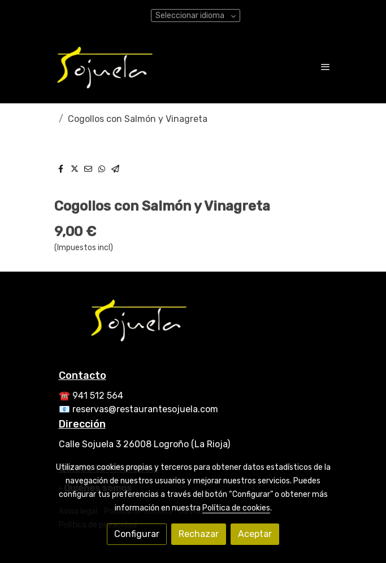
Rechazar (199, 534)
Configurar (136, 534)
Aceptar (255, 534)
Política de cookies (236, 508)
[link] (105, 66)
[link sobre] (193, 326)
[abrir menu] (325, 67)
